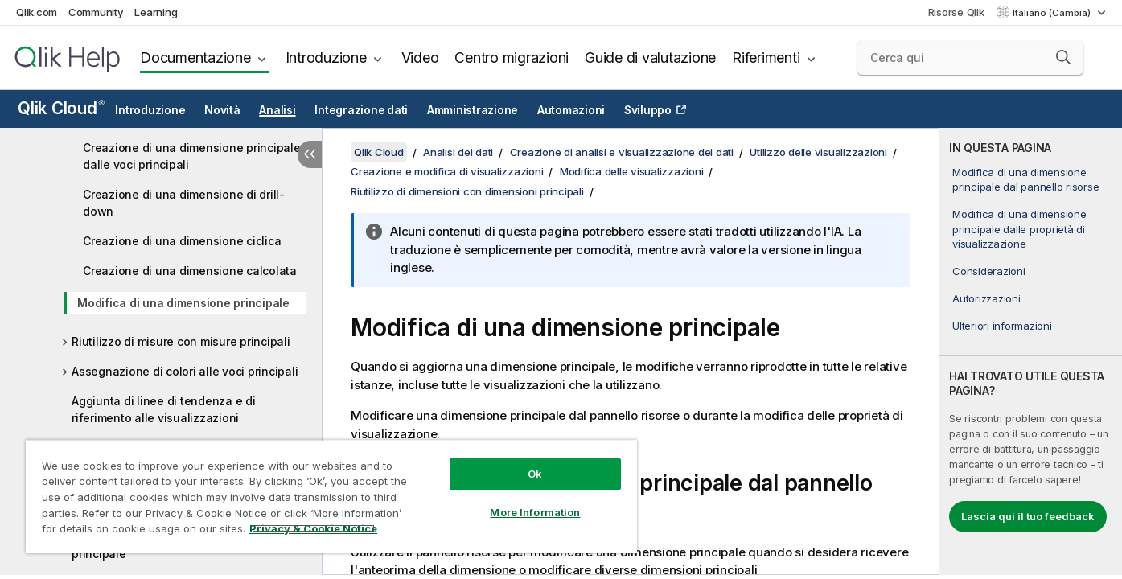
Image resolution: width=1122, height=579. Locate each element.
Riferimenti (765, 57)
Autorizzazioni (986, 298)
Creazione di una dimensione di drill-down (184, 202)
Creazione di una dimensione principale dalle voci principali (192, 156)
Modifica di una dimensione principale (183, 303)
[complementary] (1030, 351)
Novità (222, 110)
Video (420, 57)
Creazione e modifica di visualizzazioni (447, 171)
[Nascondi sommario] (310, 154)
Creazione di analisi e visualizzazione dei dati (622, 152)
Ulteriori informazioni (1002, 325)
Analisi (277, 110)
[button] (1063, 57)
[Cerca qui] (970, 58)
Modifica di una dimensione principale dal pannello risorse (1025, 179)
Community (96, 12)
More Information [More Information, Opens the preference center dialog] (535, 512)
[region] (331, 496)
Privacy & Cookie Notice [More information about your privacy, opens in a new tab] (313, 528)
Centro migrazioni (511, 57)
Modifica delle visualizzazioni (632, 171)
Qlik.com (36, 12)
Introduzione (326, 57)
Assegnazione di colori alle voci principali (185, 371)
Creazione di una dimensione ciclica (182, 241)
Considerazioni (988, 271)
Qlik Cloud (61, 108)
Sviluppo (648, 110)
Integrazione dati (361, 110)
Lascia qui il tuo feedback (1028, 516)
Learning (155, 12)
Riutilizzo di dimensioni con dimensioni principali (467, 191)
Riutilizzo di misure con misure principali (181, 341)
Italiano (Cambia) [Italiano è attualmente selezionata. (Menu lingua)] (1053, 12)
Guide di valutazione (650, 57)
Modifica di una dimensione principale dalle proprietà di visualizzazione (1019, 228)
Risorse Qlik (956, 12)
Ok (535, 473)
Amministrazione (472, 110)
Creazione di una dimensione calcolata (190, 270)
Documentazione (195, 57)
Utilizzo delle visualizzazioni (818, 152)
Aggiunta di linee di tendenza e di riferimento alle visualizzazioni (164, 409)
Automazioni (571, 110)
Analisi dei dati (458, 152)
